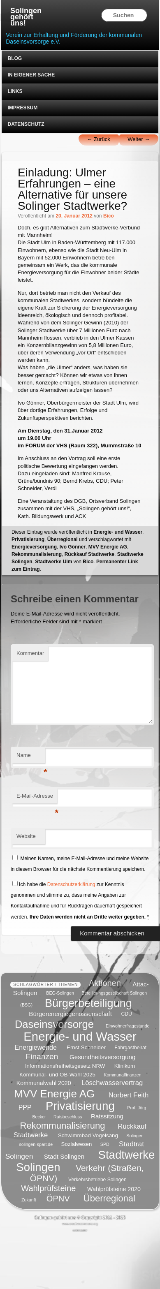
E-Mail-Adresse (36, 798)
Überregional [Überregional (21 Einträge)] (109, 1198)
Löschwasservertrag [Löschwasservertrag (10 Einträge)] (112, 1083)
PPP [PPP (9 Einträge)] (25, 1107)
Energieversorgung (34, 547)
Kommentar (30, 653)
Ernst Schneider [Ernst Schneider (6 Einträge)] (86, 1048)
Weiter (139, 139)
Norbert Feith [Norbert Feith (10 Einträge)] (128, 1095)
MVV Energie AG (107, 547)
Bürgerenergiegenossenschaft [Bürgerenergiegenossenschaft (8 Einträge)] (70, 1013)
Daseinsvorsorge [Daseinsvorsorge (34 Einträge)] (54, 1024)
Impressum (22, 108)
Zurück (98, 139)
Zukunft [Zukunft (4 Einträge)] (28, 1199)
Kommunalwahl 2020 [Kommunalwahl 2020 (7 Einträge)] (43, 1083)
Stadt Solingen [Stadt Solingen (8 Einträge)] (64, 1155)
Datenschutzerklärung (71, 884)
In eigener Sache (31, 75)
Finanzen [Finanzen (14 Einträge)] (42, 1056)
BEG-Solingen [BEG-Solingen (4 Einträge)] (60, 992)
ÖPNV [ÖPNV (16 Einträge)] (58, 1198)
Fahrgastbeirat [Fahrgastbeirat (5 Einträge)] (130, 1048)
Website (26, 836)
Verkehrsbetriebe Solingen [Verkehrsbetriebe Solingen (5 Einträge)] (97, 1180)
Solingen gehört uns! (26, 17)
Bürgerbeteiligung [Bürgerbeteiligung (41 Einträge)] (88, 1003)
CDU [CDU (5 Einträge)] (126, 1014)
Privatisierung (28, 539)
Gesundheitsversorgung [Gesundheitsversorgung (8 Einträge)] (102, 1056)
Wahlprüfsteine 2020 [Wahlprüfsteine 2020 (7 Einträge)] (114, 1189)
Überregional (62, 539)
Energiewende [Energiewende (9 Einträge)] (36, 1047)
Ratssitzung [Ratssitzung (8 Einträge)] (107, 1116)
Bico (108, 216)
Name (30, 757)
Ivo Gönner (73, 547)
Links (14, 91)
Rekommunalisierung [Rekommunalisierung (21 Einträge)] (62, 1125)
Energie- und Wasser (117, 532)
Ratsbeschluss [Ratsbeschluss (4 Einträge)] (67, 1116)
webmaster (80, 1230)
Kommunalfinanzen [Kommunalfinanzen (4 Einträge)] (122, 1074)
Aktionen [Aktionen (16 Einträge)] (105, 983)
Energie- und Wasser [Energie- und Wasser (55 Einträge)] (79, 1036)
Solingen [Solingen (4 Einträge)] (134, 1135)
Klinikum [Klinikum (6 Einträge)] (124, 1066)
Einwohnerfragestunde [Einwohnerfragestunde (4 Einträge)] (128, 1025)
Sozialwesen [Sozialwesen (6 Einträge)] (76, 1144)
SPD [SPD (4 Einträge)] (104, 1144)
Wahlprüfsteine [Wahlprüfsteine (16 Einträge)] (48, 1188)
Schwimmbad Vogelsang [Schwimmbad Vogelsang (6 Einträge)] (88, 1135)
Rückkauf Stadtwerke (89, 554)
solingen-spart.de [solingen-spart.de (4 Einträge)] (36, 1144)
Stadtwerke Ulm (53, 562)
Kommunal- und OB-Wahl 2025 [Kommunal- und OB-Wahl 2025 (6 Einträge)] (57, 1074)
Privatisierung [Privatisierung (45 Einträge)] (80, 1105)
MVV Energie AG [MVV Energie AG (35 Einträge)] (54, 1093)
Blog (14, 58)
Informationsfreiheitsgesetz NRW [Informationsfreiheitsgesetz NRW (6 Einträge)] (65, 1066)
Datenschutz (25, 124)
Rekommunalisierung (37, 554)
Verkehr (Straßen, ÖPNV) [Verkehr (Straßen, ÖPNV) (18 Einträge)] (87, 1173)
